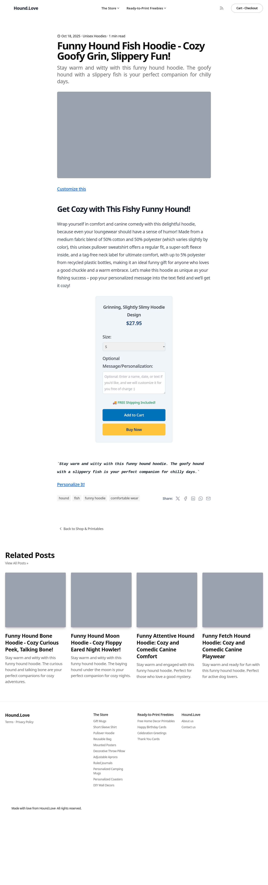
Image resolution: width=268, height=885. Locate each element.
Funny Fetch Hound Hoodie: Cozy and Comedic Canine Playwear (226, 850)
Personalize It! (71, 688)
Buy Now (134, 496)
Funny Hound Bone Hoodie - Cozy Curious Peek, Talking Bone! (32, 847)
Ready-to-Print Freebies (147, 8)
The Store (111, 8)
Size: (107, 404)
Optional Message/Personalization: (128, 429)
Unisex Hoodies (94, 36)
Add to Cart (134, 482)
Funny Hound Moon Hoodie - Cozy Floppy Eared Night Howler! (96, 847)
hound (64, 702)
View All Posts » (16, 767)
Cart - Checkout (247, 8)
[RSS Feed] (221, 8)
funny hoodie (95, 702)
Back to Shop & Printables (80, 733)
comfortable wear (124, 702)
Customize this (71, 256)
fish (77, 702)
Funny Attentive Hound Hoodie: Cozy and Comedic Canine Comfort (165, 850)
